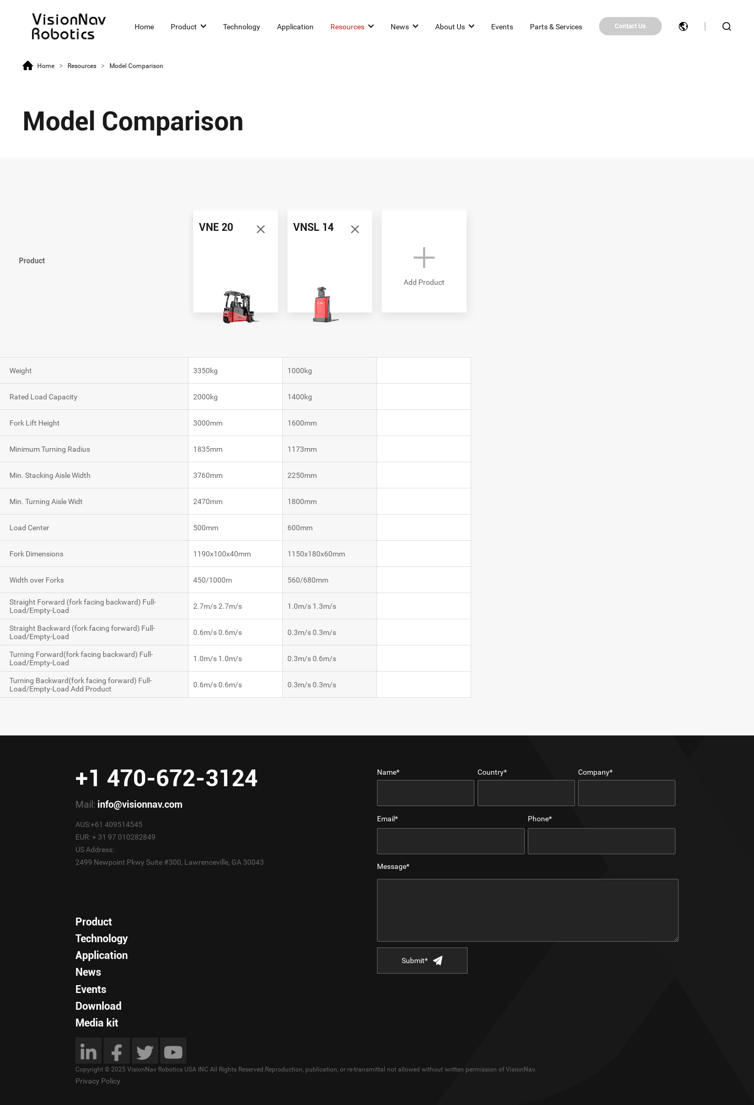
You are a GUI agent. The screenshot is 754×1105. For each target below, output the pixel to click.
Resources (347, 26)
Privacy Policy (97, 1081)
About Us (450, 26)
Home (144, 26)
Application (295, 26)
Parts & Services (556, 26)
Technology (241, 26)
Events (502, 26)
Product (184, 26)
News (400, 26)
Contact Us (630, 26)
